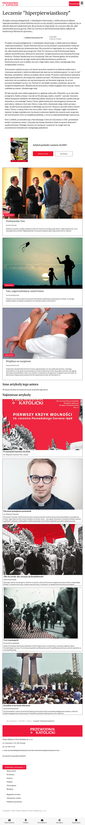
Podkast (10, 782)
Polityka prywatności (14, 802)
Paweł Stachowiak (9, 579)
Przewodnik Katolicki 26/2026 (16, 451)
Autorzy (9, 778)
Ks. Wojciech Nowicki (11, 455)
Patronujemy (11, 785)
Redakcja (10, 789)
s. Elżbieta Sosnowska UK (33, 38)
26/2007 (63, 145)
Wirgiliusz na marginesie (18, 361)
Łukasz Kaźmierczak (12, 365)
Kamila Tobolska (11, 225)
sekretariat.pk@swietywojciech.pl (46, 750)
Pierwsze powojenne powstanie (17, 511)
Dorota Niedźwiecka (12, 295)
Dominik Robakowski (11, 708)
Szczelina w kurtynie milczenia (16, 705)
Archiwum (64, 154)
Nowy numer (11, 771)
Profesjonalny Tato (15, 221)
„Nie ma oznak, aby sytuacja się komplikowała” (23, 576)
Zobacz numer (43, 154)
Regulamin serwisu (13, 794)
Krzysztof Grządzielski (11, 643)
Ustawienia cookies (14, 798)
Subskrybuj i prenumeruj (14, 767)
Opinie (29, 721)
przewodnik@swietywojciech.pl (19, 750)
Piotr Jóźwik (23, 455)
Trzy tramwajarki (10, 640)
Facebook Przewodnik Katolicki (14, 756)
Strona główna (12, 721)
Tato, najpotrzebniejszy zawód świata (25, 291)
